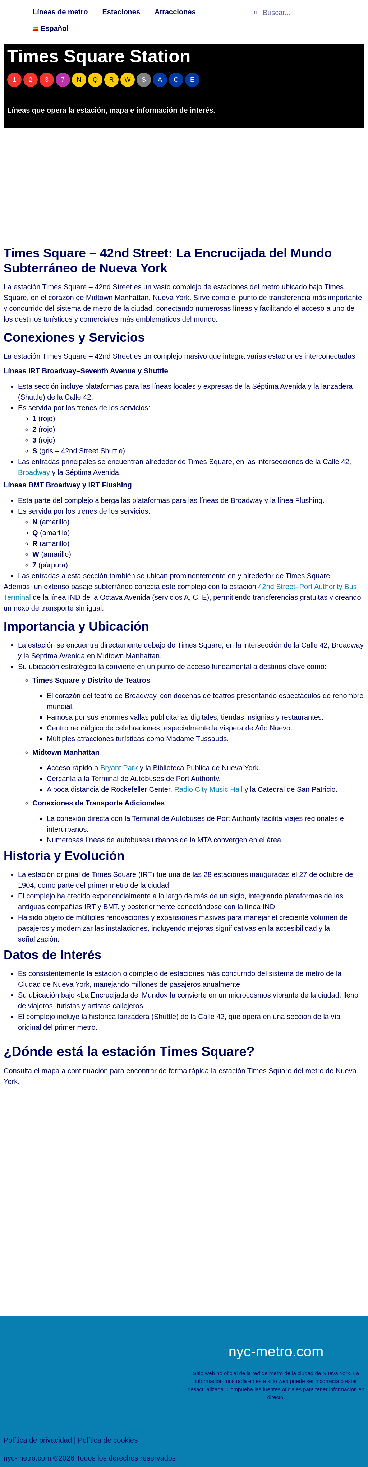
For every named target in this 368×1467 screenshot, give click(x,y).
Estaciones (121, 12)
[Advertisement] (184, 185)
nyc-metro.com (276, 1351)
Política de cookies (108, 1440)
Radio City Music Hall (208, 789)
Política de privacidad (38, 1440)
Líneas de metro (60, 12)
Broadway (34, 472)
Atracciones (175, 12)
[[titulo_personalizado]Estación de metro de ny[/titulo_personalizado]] (184, 1201)
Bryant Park (119, 768)
